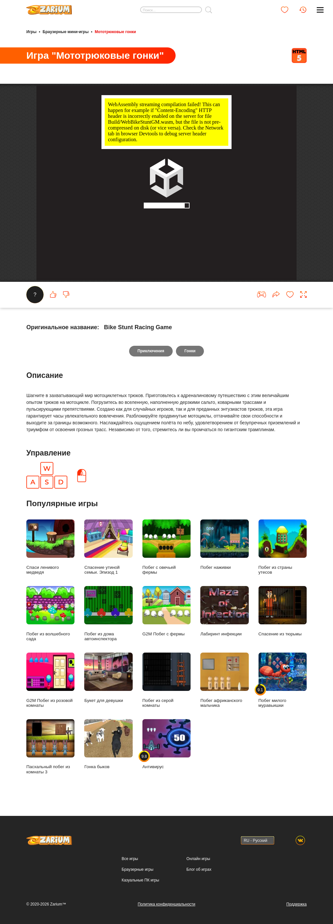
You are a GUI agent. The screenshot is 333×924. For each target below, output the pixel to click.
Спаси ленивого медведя (50, 547)
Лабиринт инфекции (224, 611)
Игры (31, 32)
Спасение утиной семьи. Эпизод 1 (108, 547)
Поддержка (296, 904)
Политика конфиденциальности (166, 904)
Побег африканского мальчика (224, 680)
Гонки (189, 351)
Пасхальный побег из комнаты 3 (50, 746)
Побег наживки (224, 544)
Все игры (130, 858)
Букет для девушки (108, 678)
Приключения (151, 351)
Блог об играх (198, 869)
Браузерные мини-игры (65, 32)
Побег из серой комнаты (166, 680)
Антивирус (166, 744)
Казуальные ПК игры (140, 880)
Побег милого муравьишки (283, 680)
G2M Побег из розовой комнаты (50, 680)
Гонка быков (108, 744)
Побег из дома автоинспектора (108, 613)
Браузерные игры (137, 869)
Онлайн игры (198, 858)
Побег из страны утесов (283, 547)
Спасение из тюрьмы (283, 611)
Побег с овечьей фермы (166, 547)
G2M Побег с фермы (166, 611)
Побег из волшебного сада (50, 613)
